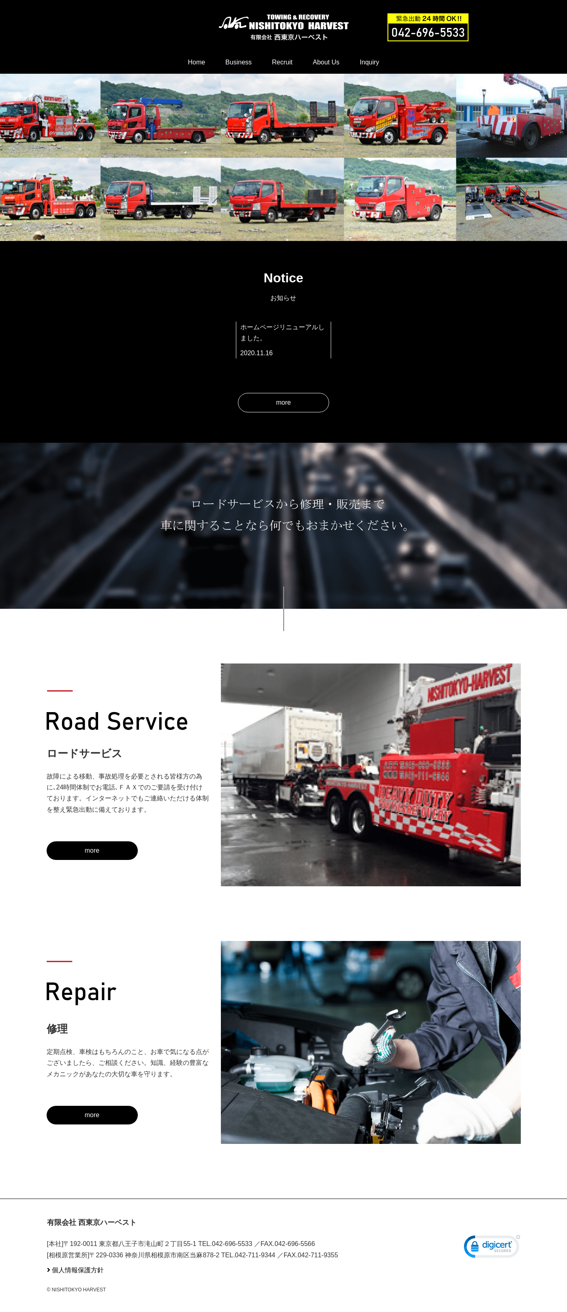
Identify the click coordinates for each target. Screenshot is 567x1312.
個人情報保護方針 (78, 1270)
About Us (326, 62)
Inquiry (369, 62)
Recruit (282, 62)
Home (196, 62)
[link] (492, 1248)
